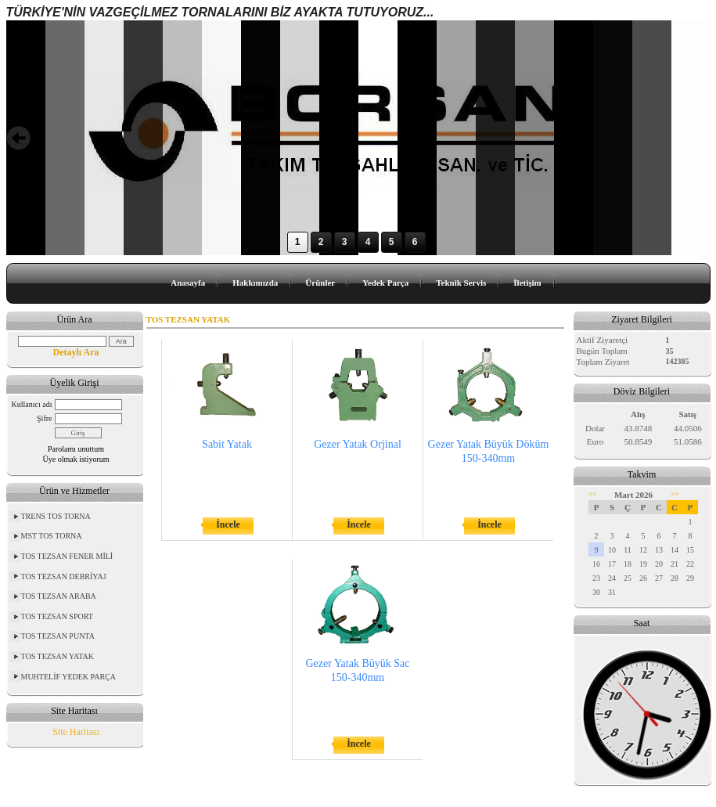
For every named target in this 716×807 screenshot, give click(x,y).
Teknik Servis (461, 282)
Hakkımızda (255, 282)
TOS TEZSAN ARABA (58, 596)
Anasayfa (188, 282)
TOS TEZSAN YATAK (57, 656)
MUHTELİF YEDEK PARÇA (69, 676)
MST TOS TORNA (51, 535)
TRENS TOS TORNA (56, 516)
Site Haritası (75, 731)
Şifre (44, 418)
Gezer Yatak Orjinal (357, 444)
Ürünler (320, 282)
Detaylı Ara (76, 352)
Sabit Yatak (227, 444)
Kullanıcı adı (32, 404)
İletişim (527, 282)
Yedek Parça (385, 282)
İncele (228, 524)
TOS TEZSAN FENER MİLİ (67, 556)
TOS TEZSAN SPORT (57, 616)
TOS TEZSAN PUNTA (58, 636)
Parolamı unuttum (76, 449)
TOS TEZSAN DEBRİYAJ (63, 576)
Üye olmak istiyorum (76, 459)
